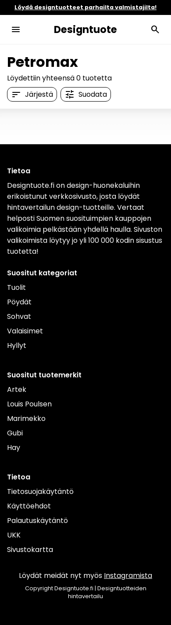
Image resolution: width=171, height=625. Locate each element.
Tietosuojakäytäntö (40, 491)
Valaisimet (25, 331)
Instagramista (128, 575)
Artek (16, 389)
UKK (14, 535)
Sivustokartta (30, 550)
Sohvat (19, 316)
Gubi (15, 433)
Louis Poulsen (29, 404)
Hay (13, 447)
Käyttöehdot (29, 506)
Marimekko (26, 418)
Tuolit (16, 287)
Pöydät (19, 302)
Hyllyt (16, 345)
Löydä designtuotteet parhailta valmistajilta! (85, 7)
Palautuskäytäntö (37, 520)
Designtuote (85, 29)
